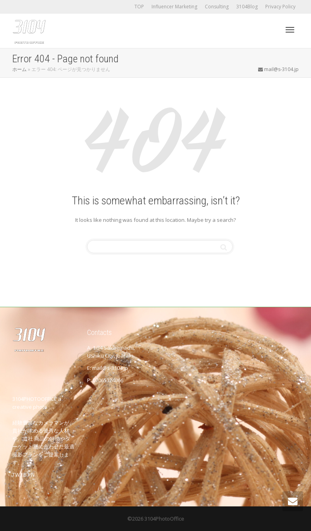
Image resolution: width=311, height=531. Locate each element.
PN (31, 474)
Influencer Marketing (174, 6)
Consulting (217, 6)
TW (16, 474)
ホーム (19, 69)
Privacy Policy (280, 6)
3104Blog (247, 6)
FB (24, 474)
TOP (139, 6)
